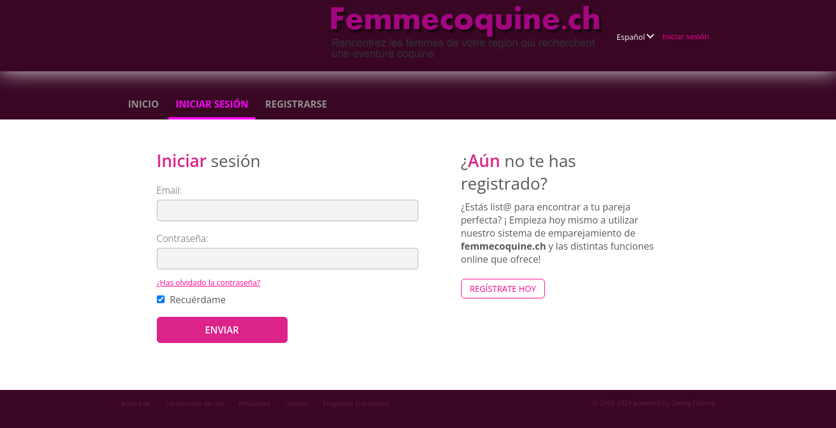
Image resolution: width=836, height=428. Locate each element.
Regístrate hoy (503, 288)
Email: (169, 190)
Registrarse (296, 104)
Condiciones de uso (195, 403)
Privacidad (254, 403)
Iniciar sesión (685, 36)
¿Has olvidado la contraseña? (209, 282)
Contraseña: (183, 238)
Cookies (296, 403)
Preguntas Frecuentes (356, 403)
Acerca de (136, 403)
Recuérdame (191, 299)
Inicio (143, 104)
